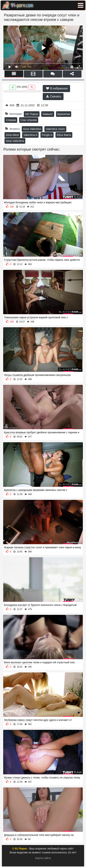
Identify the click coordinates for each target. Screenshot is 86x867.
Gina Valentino (32, 128)
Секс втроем (28, 120)
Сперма (11, 120)
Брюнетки (63, 114)
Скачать (53, 96)
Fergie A (47, 134)
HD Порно (31, 114)
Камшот (48, 114)
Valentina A (30, 134)
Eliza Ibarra (64, 134)
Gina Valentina (15, 140)
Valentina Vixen (55, 128)
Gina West (12, 134)
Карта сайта (43, 858)
